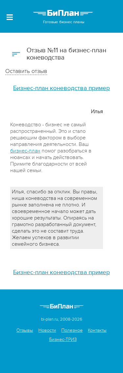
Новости (47, 330)
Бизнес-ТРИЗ (63, 339)
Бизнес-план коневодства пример (61, 88)
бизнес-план (25, 151)
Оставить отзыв (26, 71)
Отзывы (24, 330)
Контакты (97, 330)
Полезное (72, 330)
